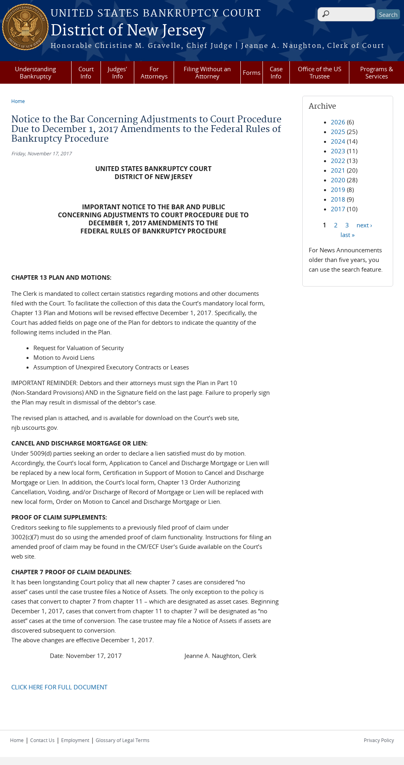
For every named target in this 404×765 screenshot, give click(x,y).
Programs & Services (376, 72)
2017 (338, 209)
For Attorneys (154, 72)
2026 (338, 122)
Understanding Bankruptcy (35, 72)
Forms (251, 72)
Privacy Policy (379, 740)
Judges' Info (117, 72)
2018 (338, 199)
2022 (338, 161)
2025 (338, 132)
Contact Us (42, 740)
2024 (338, 141)
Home (18, 101)
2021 (338, 170)
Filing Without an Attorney (207, 72)
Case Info (276, 72)
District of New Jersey (128, 31)
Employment (75, 740)
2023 (338, 151)
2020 (338, 180)
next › (364, 225)
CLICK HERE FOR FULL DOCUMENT (59, 687)
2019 (338, 190)
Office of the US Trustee (319, 72)
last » (347, 234)
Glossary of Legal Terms (123, 740)
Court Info (86, 72)
